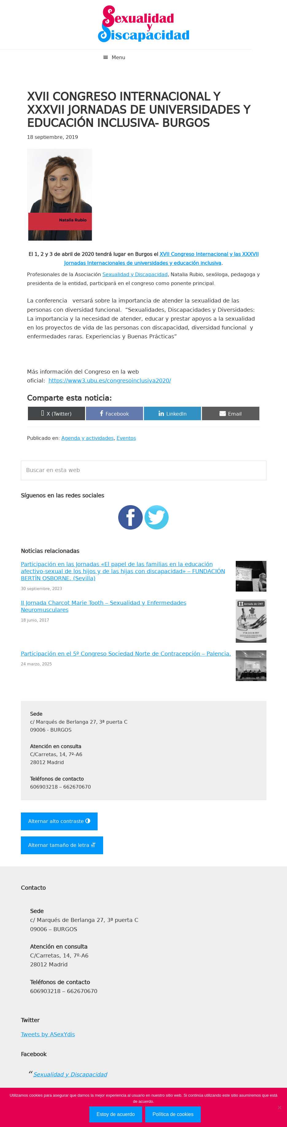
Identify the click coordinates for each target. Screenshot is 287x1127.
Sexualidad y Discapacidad (144, 24)
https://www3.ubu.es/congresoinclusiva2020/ (109, 380)
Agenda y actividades (87, 438)
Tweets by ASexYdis (48, 1034)
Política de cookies (173, 1114)
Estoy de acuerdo (116, 1114)
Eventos (126, 438)
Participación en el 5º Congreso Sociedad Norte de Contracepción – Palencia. (126, 653)
